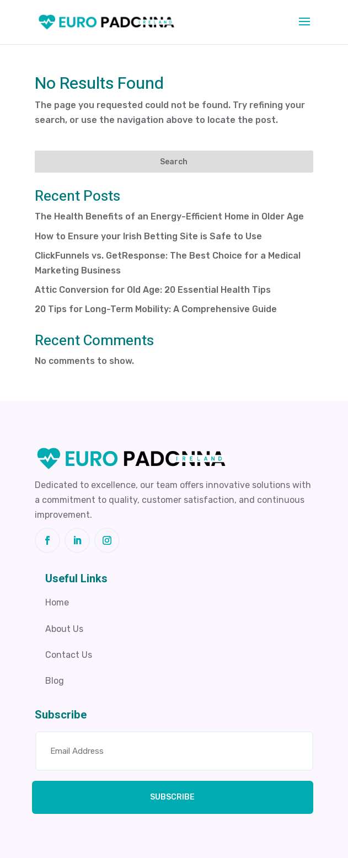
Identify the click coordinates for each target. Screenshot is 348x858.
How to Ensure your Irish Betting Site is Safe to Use (148, 236)
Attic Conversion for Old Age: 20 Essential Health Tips (153, 290)
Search (174, 162)
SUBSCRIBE (172, 797)
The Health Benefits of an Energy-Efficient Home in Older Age (169, 216)
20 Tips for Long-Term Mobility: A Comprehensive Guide (156, 309)
